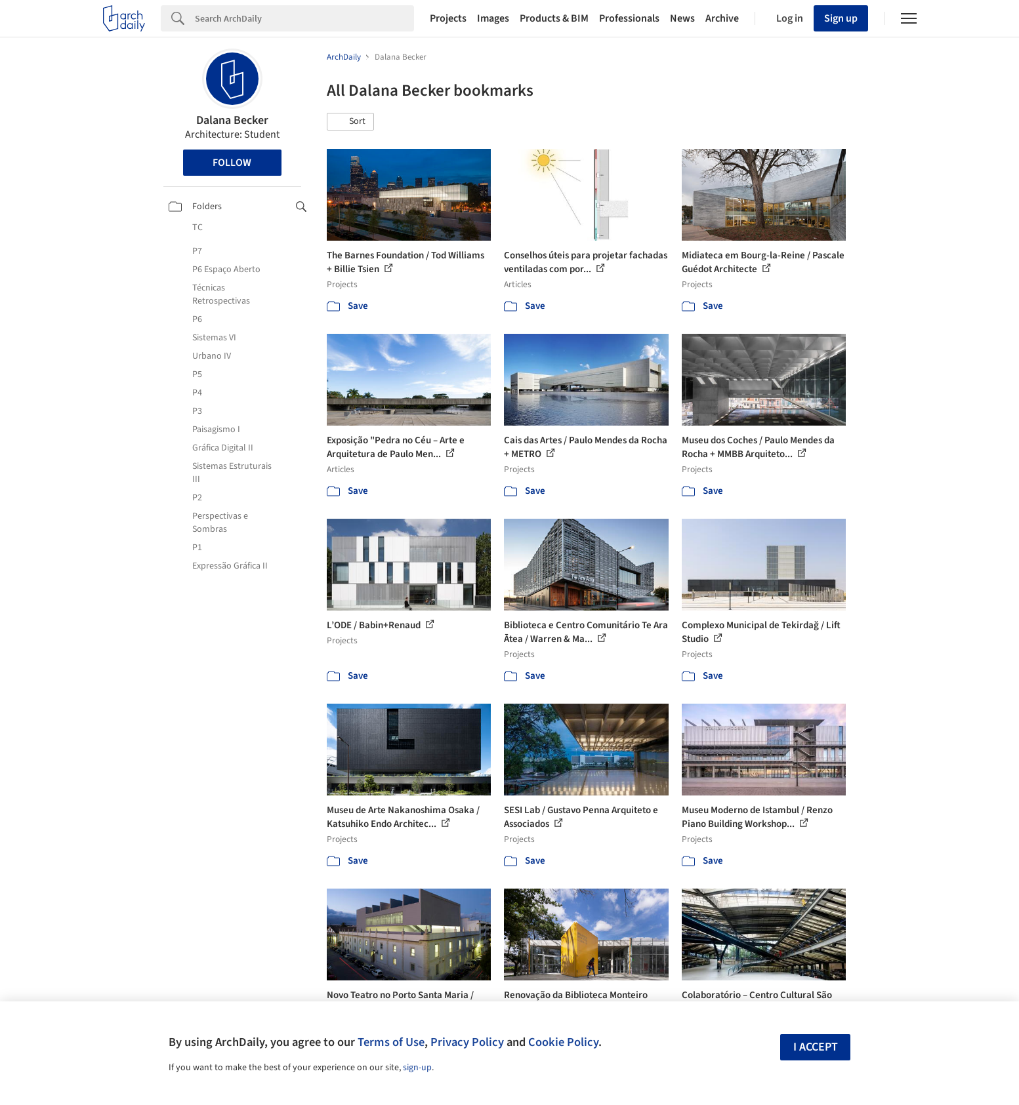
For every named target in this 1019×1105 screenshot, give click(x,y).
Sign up (841, 18)
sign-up (417, 1067)
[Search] (304, 18)
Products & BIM (554, 18)
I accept (815, 1047)
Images (493, 18)
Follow (232, 162)
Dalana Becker (232, 120)
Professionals (629, 18)
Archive (722, 18)
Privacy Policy (467, 1042)
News (682, 18)
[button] (350, 122)
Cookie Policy (563, 1042)
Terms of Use (391, 1042)
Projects (448, 18)
